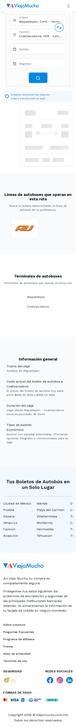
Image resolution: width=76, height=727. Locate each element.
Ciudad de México (17, 503)
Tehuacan (44, 536)
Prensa (8, 646)
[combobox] (41, 21)
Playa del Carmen (50, 510)
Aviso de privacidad (16, 653)
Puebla (8, 510)
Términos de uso (15, 660)
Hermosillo (45, 529)
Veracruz (10, 523)
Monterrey (45, 523)
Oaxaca (9, 516)
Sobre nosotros (14, 624)
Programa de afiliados (18, 639)
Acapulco (10, 536)
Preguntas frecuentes (18, 632)
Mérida (42, 503)
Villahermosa (47, 516)
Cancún (9, 529)
